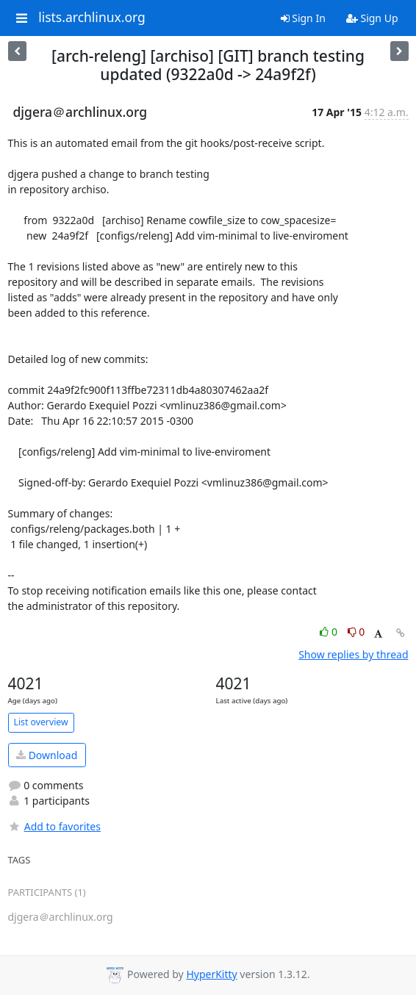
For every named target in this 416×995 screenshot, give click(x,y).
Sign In (303, 18)
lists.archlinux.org (92, 17)
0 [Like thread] (330, 632)
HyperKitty (211, 974)
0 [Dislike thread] (356, 632)
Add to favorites (54, 826)
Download (46, 755)
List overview (41, 722)
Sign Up (372, 18)
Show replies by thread (353, 654)
